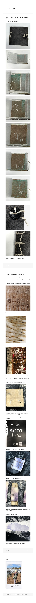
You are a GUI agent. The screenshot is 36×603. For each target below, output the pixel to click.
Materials (22, 550)
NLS (13, 265)
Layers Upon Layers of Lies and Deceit (17, 18)
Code (23, 265)
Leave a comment (9, 551)
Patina (29, 550)
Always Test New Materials (15, 274)
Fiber (25, 265)
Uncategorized (17, 594)
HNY (7, 559)
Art (16, 265)
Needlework (28, 265)
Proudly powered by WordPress (10, 601)
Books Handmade (19, 265)
